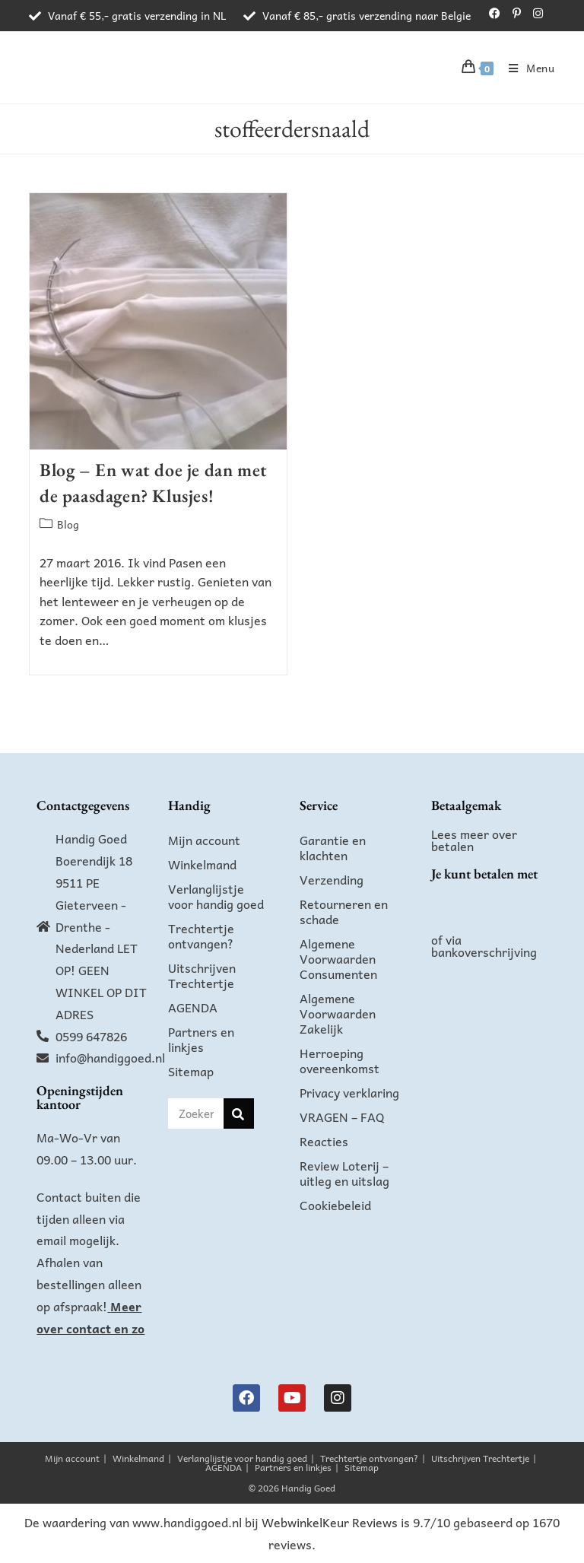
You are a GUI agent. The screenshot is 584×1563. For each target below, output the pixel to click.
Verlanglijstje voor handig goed (216, 895)
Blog (68, 524)
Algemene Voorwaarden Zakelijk (338, 1013)
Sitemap (191, 1071)
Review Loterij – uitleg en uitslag (344, 1172)
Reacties (324, 1141)
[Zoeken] (239, 1113)
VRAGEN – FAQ (342, 1116)
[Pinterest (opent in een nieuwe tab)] (516, 13)
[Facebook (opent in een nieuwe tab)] (494, 13)
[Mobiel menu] (526, 67)
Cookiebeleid (335, 1205)
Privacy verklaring (349, 1092)
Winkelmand (202, 864)
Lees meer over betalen (474, 840)
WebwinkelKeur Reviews (330, 1522)
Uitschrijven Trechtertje (202, 975)
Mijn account (204, 840)
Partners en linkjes (201, 1038)
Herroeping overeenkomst (339, 1060)
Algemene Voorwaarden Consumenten (338, 958)
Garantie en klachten (333, 847)
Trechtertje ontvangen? (201, 935)
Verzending (331, 879)
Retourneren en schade (344, 911)
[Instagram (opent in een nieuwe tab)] (535, 13)
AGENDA (192, 1007)
